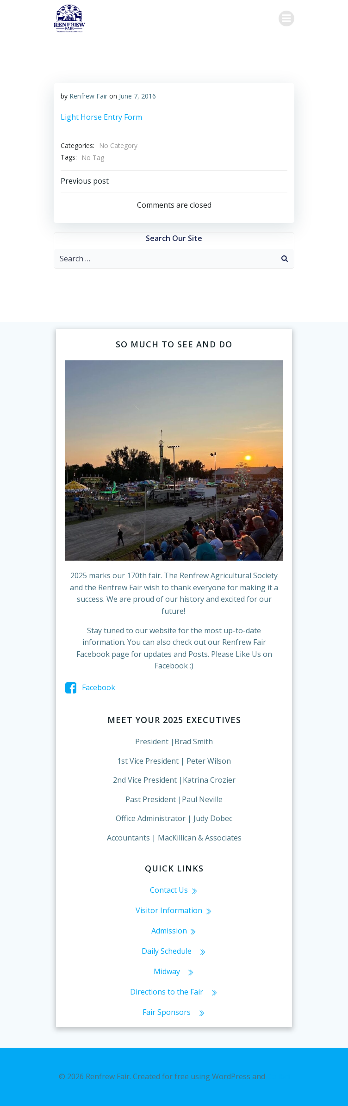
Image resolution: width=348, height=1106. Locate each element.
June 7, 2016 (137, 96)
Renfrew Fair (88, 96)
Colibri (278, 1076)
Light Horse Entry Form (101, 117)
